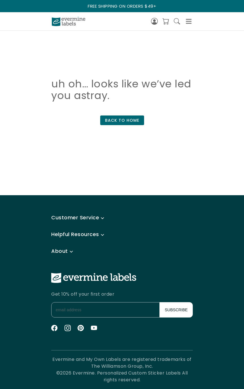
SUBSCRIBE (176, 310)
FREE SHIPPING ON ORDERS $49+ (122, 6)
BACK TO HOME (122, 120)
